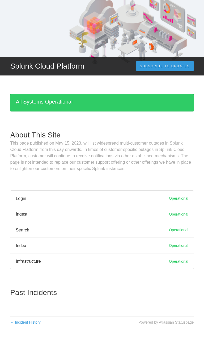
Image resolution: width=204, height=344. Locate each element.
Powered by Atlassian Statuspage (166, 322)
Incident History (25, 322)
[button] (165, 66)
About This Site (35, 135)
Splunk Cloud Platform (47, 66)
